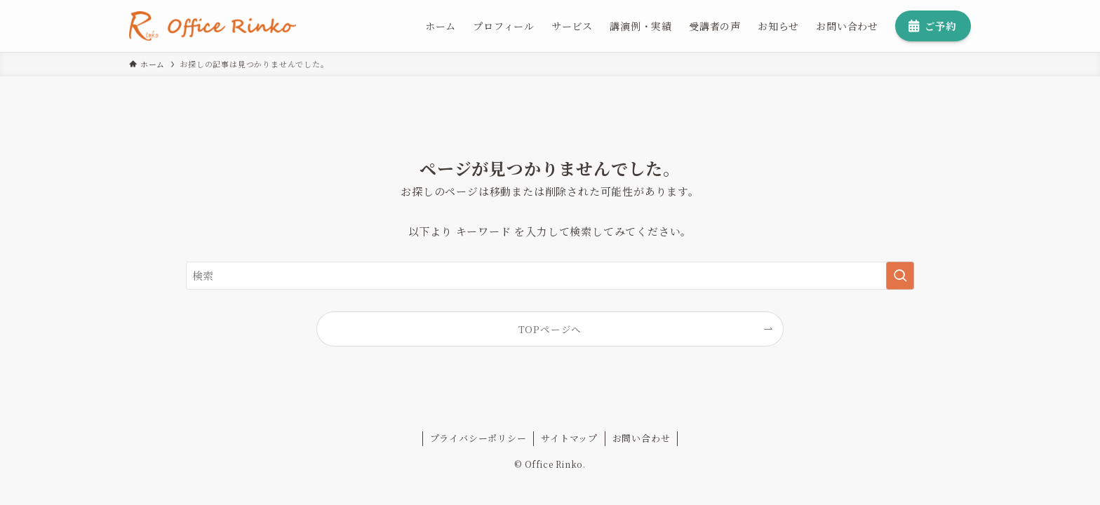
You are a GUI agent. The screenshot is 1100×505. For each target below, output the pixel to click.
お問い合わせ (641, 438)
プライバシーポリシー (478, 438)
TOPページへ (550, 329)
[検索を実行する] (900, 276)
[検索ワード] (550, 276)
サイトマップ (569, 438)
